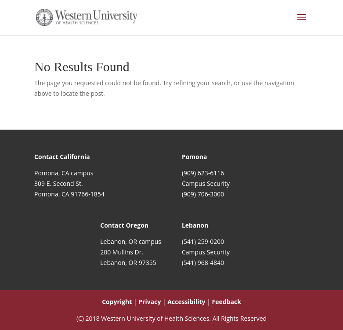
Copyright (117, 301)
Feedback (226, 301)
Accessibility (186, 301)
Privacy (149, 301)
